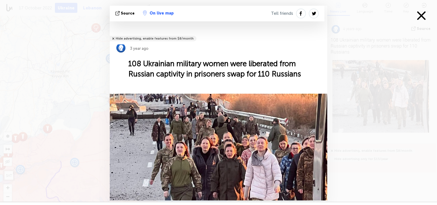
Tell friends (282, 13)
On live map (158, 13)
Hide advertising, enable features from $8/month (155, 38)
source (125, 13)
